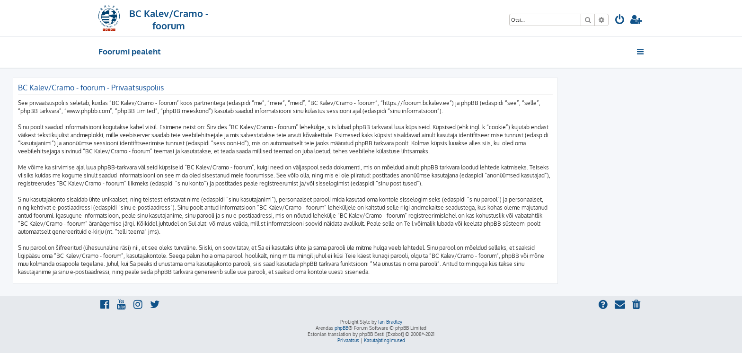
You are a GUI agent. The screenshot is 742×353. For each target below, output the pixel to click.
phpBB (341, 328)
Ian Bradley (390, 322)
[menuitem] (620, 20)
